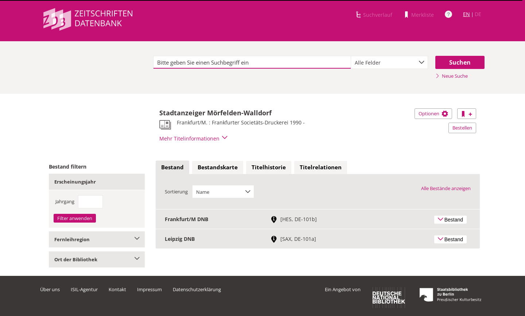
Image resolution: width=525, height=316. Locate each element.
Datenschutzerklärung (197, 289)
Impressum (149, 289)
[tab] (172, 167)
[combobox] (389, 62)
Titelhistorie (269, 167)
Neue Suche (451, 76)
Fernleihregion (96, 239)
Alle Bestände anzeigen (446, 188)
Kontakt (117, 289)
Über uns (50, 289)
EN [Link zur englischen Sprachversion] (466, 14)
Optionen (433, 113)
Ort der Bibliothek (96, 259)
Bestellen (462, 127)
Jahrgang (64, 201)
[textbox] (252, 62)
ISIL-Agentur (84, 289)
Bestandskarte (218, 167)
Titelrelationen (321, 167)
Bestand (172, 167)
